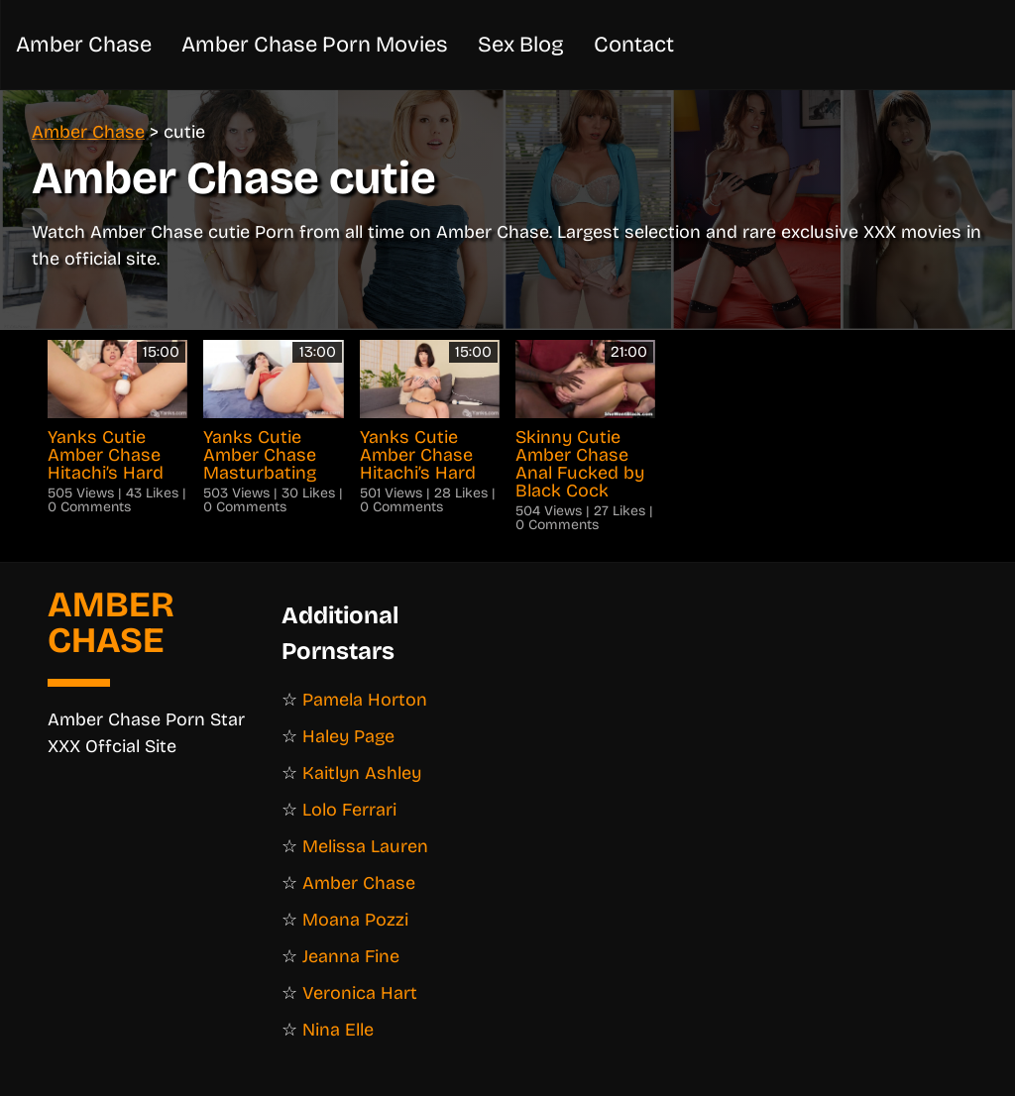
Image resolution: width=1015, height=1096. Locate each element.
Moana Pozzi (355, 920)
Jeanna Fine (350, 956)
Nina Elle (338, 1030)
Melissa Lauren (365, 846)
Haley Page (348, 736)
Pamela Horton (364, 700)
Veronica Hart (359, 993)
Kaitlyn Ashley (361, 773)
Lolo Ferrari (349, 810)
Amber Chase (835, 44)
